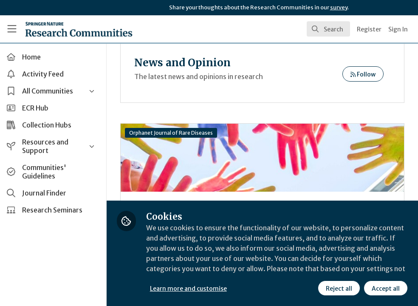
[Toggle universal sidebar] (12, 29)
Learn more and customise (190, 288)
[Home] (79, 29)
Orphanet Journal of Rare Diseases (173, 133)
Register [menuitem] (369, 29)
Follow (363, 74)
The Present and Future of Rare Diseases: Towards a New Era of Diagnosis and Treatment (263, 158)
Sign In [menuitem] (398, 29)
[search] (328, 29)
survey (338, 7)
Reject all (339, 288)
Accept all (386, 288)
